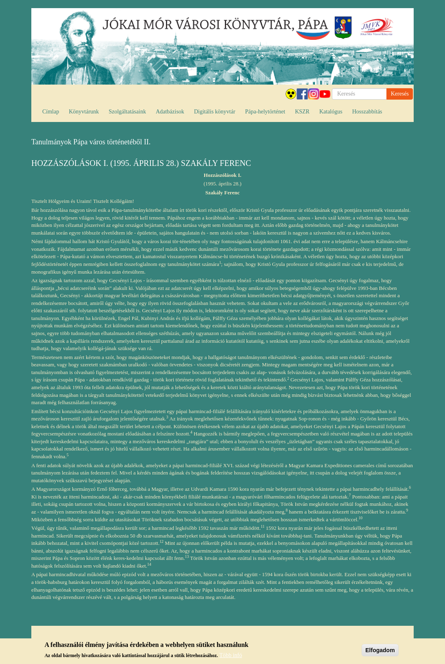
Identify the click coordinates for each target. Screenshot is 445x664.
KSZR (302, 112)
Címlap (50, 112)
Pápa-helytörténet (265, 112)
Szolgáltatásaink (127, 112)
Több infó (230, 657)
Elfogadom (380, 652)
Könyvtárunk (84, 112)
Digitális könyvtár (215, 112)
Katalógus (330, 112)
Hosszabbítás (367, 112)
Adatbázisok (170, 112)
